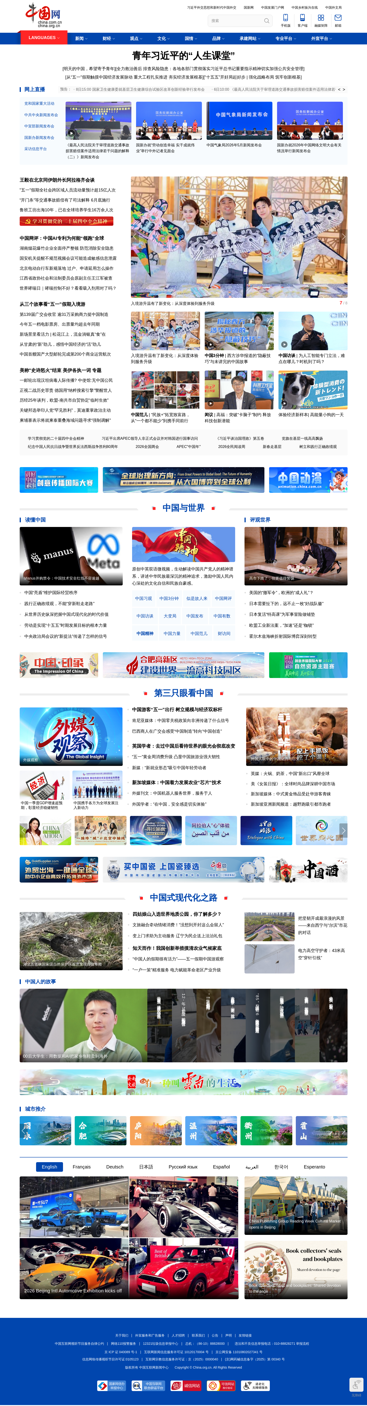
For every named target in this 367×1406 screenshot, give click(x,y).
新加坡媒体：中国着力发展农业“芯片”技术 (176, 783)
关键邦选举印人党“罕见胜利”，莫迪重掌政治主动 (65, 411)
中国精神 (145, 634)
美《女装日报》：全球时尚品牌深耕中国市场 (293, 784)
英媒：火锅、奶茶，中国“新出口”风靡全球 (290, 774)
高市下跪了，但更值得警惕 (271, 579)
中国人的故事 (40, 982)
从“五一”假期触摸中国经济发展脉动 (100, 77)
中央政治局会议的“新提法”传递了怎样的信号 (65, 637)
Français (82, 1167)
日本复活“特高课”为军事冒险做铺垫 (282, 615)
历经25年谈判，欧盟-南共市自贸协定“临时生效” (64, 401)
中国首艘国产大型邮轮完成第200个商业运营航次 (65, 354)
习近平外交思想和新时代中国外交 (211, 7)
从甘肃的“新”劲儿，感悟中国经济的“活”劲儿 (60, 344)
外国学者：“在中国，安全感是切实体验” (169, 805)
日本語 (146, 1167)
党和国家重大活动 (39, 103)
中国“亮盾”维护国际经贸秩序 (51, 593)
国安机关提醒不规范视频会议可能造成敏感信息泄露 (68, 258)
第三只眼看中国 (183, 694)
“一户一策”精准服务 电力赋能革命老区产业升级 (177, 970)
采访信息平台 (35, 149)
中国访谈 (286, 356)
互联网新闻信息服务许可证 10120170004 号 (176, 1353)
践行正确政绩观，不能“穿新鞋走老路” (59, 604)
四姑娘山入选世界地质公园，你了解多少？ (177, 914)
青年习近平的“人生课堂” (183, 55)
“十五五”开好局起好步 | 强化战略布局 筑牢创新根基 (253, 77)
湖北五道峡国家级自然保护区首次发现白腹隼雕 (62, 965)
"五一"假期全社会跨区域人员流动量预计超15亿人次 (68, 190)
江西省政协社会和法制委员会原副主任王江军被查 (66, 278)
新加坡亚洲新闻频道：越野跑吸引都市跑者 (291, 805)
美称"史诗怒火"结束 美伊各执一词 (55, 371)
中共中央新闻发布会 (41, 115)
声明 (228, 1336)
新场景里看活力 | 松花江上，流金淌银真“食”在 (63, 334)
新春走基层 (272, 447)
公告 (215, 1336)
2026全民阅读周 (231, 447)
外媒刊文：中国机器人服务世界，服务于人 (172, 794)
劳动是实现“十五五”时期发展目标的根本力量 (65, 626)
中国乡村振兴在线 (305, 7)
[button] (343, 237)
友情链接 (245, 1336)
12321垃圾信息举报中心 (160, 1345)
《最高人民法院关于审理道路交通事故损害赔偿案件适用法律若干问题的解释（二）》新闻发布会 (97, 151)
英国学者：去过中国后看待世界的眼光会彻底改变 (183, 746)
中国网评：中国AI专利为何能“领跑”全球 (62, 238)
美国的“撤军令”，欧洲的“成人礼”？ (281, 593)
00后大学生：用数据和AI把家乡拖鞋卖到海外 (65, 1057)
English (49, 1167)
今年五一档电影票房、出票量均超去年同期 (60, 324)
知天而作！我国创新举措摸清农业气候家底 (177, 949)
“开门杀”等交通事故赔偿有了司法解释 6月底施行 (65, 200)
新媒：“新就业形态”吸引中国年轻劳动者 (169, 768)
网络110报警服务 (123, 1345)
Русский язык (183, 1167)
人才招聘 (178, 1336)
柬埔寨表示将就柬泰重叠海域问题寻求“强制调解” (65, 421)
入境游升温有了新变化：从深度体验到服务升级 (175, 304)
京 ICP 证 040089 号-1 (120, 1353)
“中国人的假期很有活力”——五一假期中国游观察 (178, 959)
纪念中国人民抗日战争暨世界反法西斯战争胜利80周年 (73, 447)
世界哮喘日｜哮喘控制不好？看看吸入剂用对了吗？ (68, 288)
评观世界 (260, 520)
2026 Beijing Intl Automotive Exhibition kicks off (73, 1291)
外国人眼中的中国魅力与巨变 (275, 759)
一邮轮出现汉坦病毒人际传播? (48, 381)
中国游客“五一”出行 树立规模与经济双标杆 (177, 710)
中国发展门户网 (272, 7)
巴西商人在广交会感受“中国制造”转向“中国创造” (177, 732)
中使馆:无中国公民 (95, 381)
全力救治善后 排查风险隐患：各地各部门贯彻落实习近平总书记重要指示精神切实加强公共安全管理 (210, 68)
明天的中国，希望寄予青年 (89, 68)
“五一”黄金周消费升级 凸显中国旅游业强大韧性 (176, 757)
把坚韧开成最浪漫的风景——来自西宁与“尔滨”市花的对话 (323, 926)
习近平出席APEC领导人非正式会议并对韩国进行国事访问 (150, 439)
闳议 (209, 415)
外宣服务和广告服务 (150, 1336)
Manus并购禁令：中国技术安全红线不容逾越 (61, 579)
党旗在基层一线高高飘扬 (302, 439)
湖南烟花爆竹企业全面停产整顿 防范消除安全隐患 (67, 248)
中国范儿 (139, 415)
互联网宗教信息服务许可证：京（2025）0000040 (181, 1360)
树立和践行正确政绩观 (318, 447)
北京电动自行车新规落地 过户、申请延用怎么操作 (67, 268)
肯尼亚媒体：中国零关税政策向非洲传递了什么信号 (180, 721)
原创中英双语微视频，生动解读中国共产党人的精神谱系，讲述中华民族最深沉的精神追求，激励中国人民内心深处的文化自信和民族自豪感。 (182, 576)
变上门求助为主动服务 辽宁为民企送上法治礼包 (177, 936)
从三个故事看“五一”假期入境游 (52, 304)
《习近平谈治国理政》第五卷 (239, 439)
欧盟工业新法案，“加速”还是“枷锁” (281, 626)
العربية (252, 1167)
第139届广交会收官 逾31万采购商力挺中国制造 (64, 315)
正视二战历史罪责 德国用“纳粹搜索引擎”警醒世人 (66, 391)
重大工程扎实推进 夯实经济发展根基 (168, 77)
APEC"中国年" (189, 447)
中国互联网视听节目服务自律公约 (79, 1345)
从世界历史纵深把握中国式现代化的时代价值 (66, 615)
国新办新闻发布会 (39, 138)
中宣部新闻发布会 (39, 126)
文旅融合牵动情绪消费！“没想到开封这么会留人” (178, 925)
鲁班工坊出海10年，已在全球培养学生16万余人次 (66, 210)
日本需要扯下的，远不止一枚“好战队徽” (286, 604)
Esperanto (314, 1167)
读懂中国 (35, 520)
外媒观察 (30, 761)
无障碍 (356, 1387)
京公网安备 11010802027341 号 (239, 1353)
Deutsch (114, 1167)
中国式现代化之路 (183, 898)
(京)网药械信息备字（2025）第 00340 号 (255, 1360)
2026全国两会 (147, 447)
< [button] (339, 89)
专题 (96, 371)
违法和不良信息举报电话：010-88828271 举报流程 (272, 1345)
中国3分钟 (214, 356)
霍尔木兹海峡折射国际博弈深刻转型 (283, 637)
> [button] (344, 89)
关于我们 (121, 1336)
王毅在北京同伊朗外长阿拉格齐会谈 (57, 180)
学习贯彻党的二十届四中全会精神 (56, 439)
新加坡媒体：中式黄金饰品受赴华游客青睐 (291, 794)
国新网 (249, 7)
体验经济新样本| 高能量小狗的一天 (311, 415)
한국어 (281, 1167)
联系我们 (198, 1336)
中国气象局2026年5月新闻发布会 (234, 145)
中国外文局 (333, 7)
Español (221, 1167)
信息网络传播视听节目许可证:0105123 (110, 1360)
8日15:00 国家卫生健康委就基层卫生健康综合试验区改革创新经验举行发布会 (140, 89)
